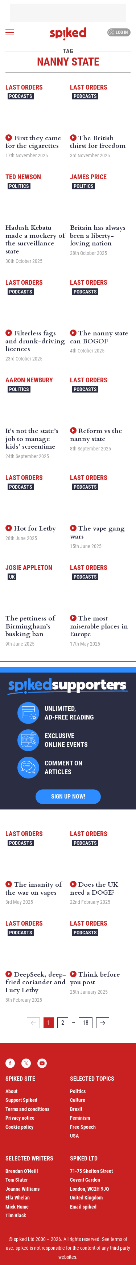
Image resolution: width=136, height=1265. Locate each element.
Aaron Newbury (29, 380)
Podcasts (20, 96)
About (11, 1091)
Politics (19, 186)
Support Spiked (21, 1100)
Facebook (10, 1063)
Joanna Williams (22, 1189)
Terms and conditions (27, 1109)
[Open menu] (9, 32)
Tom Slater (16, 1180)
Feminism (80, 1118)
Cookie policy (19, 1127)
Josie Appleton (28, 567)
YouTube (42, 1063)
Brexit (76, 1109)
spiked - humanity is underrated (68, 33)
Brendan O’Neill (21, 1171)
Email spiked (83, 1207)
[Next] (102, 1022)
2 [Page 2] (62, 1022)
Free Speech (83, 1127)
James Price (88, 177)
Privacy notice (19, 1118)
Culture (77, 1100)
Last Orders (24, 87)
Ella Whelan (17, 1198)
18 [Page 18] (85, 1022)
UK (12, 577)
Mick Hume (17, 1207)
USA (74, 1136)
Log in (118, 32)
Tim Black (15, 1215)
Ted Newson (23, 177)
